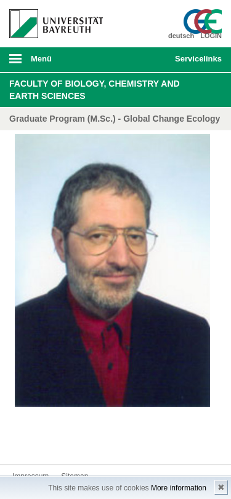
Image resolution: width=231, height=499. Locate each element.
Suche (145, 59)
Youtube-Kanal (81, 441)
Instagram (61, 441)
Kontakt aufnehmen (121, 441)
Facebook (22, 441)
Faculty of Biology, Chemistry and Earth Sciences (94, 90)
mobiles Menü (51, 62)
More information (178, 488)
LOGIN (211, 35)
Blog (101, 441)
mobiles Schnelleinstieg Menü (196, 62)
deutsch (181, 35)
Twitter (42, 441)
